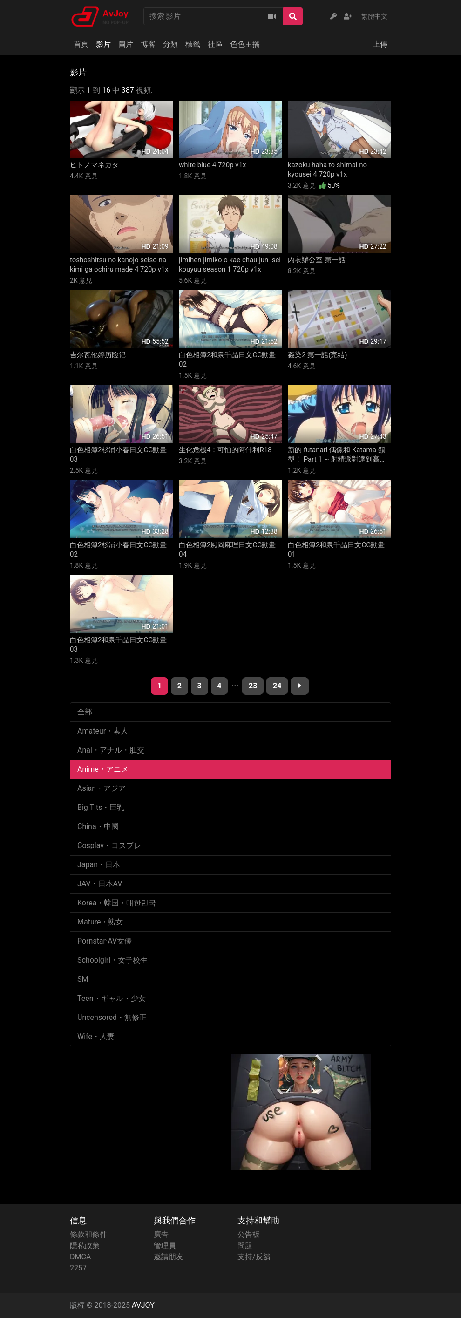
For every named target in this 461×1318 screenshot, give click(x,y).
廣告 (161, 1234)
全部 (84, 711)
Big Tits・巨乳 (100, 807)
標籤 (192, 44)
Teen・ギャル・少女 (111, 998)
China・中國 (98, 826)
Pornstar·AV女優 (104, 941)
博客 (148, 44)
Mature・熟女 (100, 921)
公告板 (248, 1234)
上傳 (380, 44)
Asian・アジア (101, 788)
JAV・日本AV (99, 883)
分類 (170, 44)
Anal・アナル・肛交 (110, 750)
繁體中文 (374, 16)
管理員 (165, 1245)
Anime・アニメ (103, 769)
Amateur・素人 (102, 731)
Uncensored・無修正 (112, 1017)
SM (82, 979)
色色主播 (245, 44)
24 (277, 685)
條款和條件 (88, 1234)
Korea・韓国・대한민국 (116, 902)
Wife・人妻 (96, 1036)
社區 (215, 44)
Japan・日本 (98, 864)
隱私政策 (85, 1245)
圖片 (125, 44)
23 (253, 685)
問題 (244, 1245)
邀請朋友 (168, 1256)
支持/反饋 (254, 1256)
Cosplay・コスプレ (109, 845)
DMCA (80, 1256)
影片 (103, 44)
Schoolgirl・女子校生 (112, 960)
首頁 (81, 44)
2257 (78, 1268)
